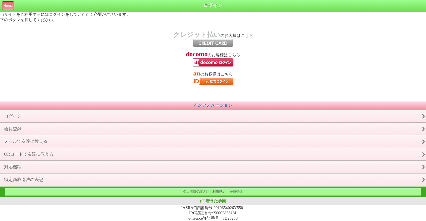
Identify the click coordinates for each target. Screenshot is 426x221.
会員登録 (12, 129)
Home (8, 6)
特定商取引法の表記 (23, 179)
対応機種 (12, 167)
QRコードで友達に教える (29, 154)
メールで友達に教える (26, 141)
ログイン (12, 116)
